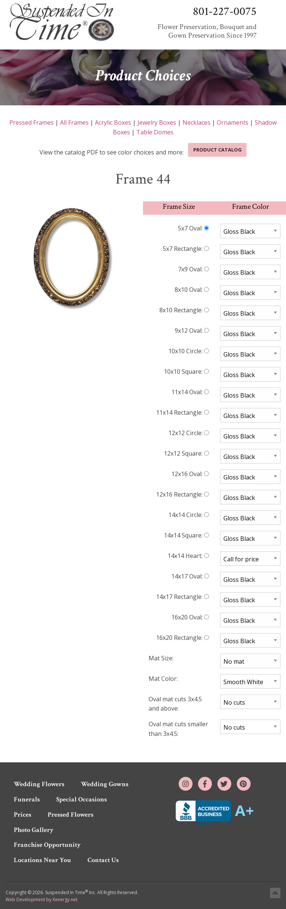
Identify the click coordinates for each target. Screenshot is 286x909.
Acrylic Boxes (113, 122)
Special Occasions (81, 799)
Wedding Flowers (39, 784)
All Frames (74, 122)
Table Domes (155, 132)
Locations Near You (42, 860)
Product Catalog (217, 149)
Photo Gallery (34, 830)
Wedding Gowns (104, 784)
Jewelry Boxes (156, 122)
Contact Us (103, 860)
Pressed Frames (31, 122)
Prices (22, 814)
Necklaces (196, 122)
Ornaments (232, 122)
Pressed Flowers (70, 814)
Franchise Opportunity (47, 845)
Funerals (27, 799)
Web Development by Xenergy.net (41, 899)
